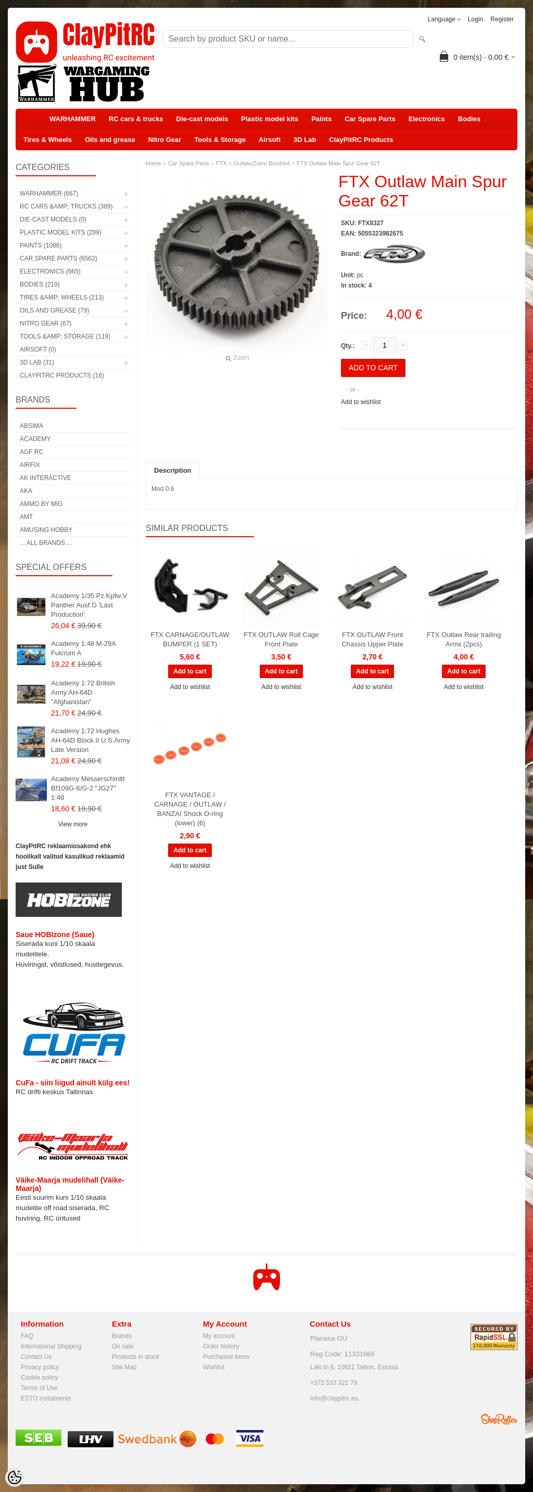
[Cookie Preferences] (14, 1477)
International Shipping (51, 1346)
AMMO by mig (41, 504)
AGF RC (31, 452)
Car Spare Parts (370, 119)
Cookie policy (39, 1377)
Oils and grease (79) (54, 310)
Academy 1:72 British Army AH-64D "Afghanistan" (83, 692)
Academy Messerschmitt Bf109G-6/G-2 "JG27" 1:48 (88, 788)
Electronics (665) (50, 271)
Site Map (124, 1367)
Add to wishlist (361, 402)
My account (219, 1336)
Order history (221, 1346)
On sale (122, 1346)
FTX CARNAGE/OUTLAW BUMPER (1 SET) (189, 639)
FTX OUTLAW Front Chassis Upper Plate (372, 639)
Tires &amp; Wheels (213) (62, 297)
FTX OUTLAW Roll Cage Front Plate (281, 639)
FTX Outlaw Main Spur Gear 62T (338, 163)
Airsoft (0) (38, 349)
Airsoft (270, 140)
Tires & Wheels (47, 140)
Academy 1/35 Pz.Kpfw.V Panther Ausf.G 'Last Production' (89, 605)
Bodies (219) (40, 284)
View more (72, 824)
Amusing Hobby (46, 530)
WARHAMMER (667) (49, 193)
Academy (35, 439)
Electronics (427, 119)
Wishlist (213, 1367)
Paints (321, 119)
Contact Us (36, 1356)
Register (502, 19)
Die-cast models (202, 119)
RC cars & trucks (136, 119)
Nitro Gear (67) (45, 323)
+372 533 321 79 (333, 1382)
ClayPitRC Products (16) (62, 375)
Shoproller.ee (499, 1419)
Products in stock (135, 1356)
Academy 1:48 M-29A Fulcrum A (83, 648)
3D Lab (305, 140)
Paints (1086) (40, 245)
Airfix (30, 465)
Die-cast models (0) (53, 219)
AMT (26, 517)
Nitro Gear (165, 140)
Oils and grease (110, 140)
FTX (221, 163)
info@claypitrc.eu (334, 1398)
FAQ (27, 1336)
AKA (26, 491)
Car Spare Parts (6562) (58, 258)
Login (475, 19)
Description (173, 470)
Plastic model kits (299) (60, 232)
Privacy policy (40, 1367)
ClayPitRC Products (361, 140)
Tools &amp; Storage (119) (65, 336)
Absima (31, 426)
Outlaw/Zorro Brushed (262, 163)
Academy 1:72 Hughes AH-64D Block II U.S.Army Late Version (90, 740)
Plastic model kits (269, 119)
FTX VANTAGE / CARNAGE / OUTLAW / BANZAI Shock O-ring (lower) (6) (189, 809)
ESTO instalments (46, 1398)
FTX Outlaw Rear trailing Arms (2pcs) (464, 639)
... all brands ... (46, 543)
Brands (122, 1336)
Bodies (469, 119)
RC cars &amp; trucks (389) (66, 206)
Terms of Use (39, 1388)
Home (153, 163)
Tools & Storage (220, 140)
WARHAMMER (72, 119)
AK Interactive (45, 478)
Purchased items (226, 1356)
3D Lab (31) (37, 362)
